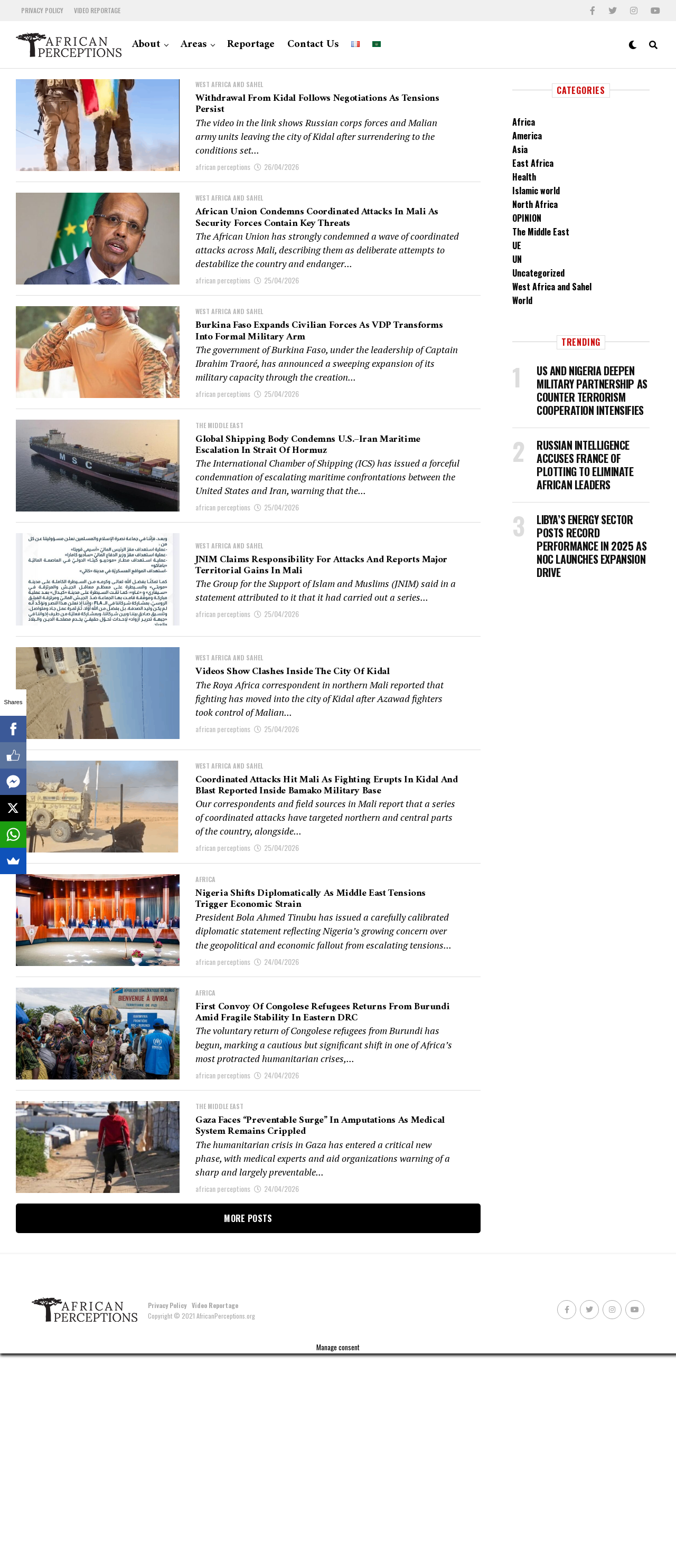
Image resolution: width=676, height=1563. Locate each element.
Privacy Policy (42, 10)
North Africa (535, 204)
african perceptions (222, 177)
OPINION (526, 218)
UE (516, 245)
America (527, 135)
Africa (523, 122)
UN (517, 259)
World (522, 300)
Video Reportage (97, 10)
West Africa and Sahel (552, 286)
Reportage (251, 44)
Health (524, 176)
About (146, 44)
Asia (520, 149)
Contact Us (313, 44)
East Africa (532, 163)
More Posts (248, 1427)
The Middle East (540, 231)
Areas (193, 44)
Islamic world (536, 190)
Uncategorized (538, 273)
